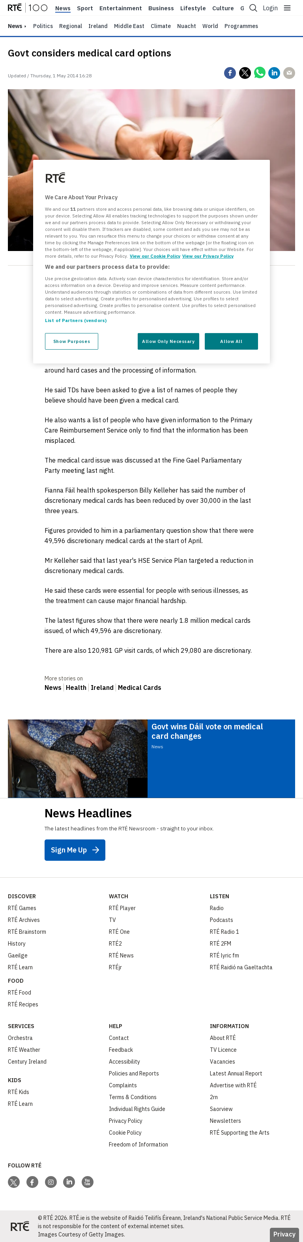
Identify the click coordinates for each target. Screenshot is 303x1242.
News (63, 8)
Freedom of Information (138, 1144)
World (210, 26)
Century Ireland (27, 1061)
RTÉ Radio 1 (224, 931)
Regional (70, 26)
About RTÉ (223, 1038)
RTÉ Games (22, 908)
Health (76, 687)
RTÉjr (115, 967)
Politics (43, 26)
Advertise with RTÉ (233, 1085)
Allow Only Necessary (168, 341)
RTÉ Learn (20, 967)
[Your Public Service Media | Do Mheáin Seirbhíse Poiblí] (20, 1226)
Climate (161, 26)
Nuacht (186, 26)
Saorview (221, 1109)
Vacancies (222, 1061)
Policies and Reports (134, 1073)
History (17, 943)
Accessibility (124, 1061)
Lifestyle (193, 8)
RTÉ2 (115, 943)
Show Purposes (71, 341)
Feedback (121, 1049)
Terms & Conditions (133, 1097)
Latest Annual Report (236, 1073)
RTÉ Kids (18, 1092)
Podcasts (221, 920)
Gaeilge (18, 955)
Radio (217, 908)
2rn (214, 1097)
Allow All (231, 341)
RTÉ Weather (24, 1049)
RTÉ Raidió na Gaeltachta (241, 967)
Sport (85, 8)
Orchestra (20, 1038)
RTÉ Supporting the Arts (239, 1132)
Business (161, 8)
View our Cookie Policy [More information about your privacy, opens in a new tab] (155, 256)
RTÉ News (121, 955)
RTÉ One (119, 931)
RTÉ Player (122, 908)
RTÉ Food (19, 992)
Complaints (123, 1085)
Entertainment (120, 8)
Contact (119, 1038)
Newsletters (225, 1120)
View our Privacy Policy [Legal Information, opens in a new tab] (208, 256)
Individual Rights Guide (137, 1109)
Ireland (98, 26)
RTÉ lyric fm (224, 955)
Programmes (241, 26)
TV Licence (223, 1049)
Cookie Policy (125, 1132)
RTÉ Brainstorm (27, 931)
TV (112, 920)
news (15, 26)
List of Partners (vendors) (76, 320)
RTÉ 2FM (220, 943)
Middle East (129, 26)
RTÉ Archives (24, 920)
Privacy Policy (125, 1120)
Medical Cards (139, 687)
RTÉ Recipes (23, 1004)
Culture (223, 8)
